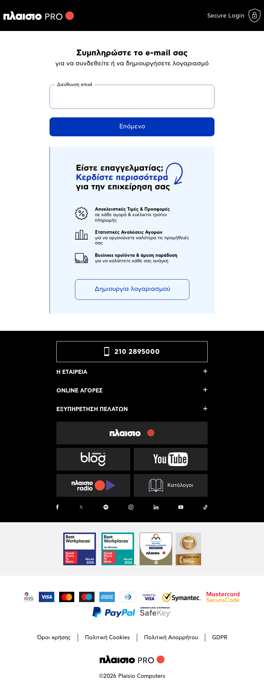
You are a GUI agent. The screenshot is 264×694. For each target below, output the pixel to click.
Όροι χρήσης (54, 637)
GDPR (219, 637)
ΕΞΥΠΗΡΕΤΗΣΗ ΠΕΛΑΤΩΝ (92, 409)
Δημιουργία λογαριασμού (132, 289)
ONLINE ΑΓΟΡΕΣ (79, 390)
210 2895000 (137, 351)
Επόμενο (132, 127)
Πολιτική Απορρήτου (171, 637)
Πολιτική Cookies (107, 637)
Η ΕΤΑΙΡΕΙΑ (71, 372)
